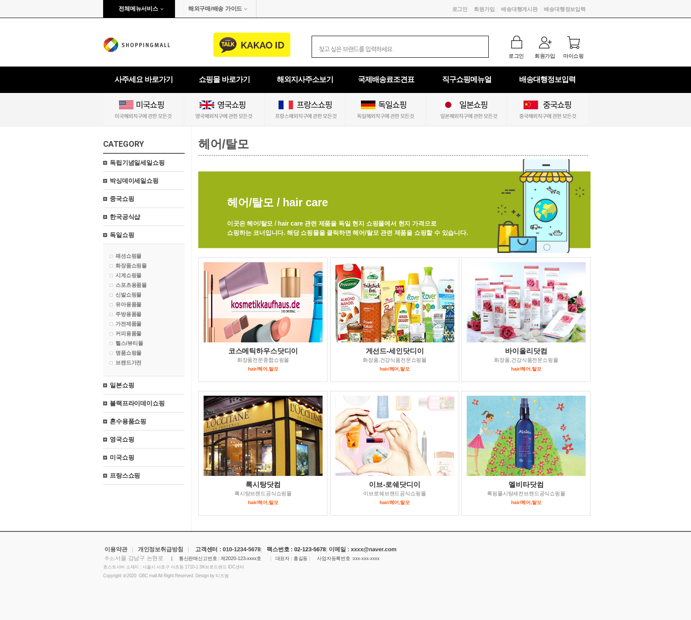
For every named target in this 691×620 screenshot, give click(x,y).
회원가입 (484, 9)
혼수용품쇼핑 (128, 421)
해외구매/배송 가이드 (215, 8)
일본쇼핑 (122, 385)
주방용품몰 (128, 314)
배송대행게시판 (519, 9)
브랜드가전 (128, 363)
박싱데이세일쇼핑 (134, 180)
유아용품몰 (128, 304)
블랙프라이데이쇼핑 (137, 403)
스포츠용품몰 (131, 285)
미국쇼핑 (122, 457)
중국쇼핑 (122, 198)
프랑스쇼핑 (125, 475)
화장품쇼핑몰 (131, 266)
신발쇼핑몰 (128, 295)
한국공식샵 (125, 216)
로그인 (460, 9)
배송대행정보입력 (565, 9)
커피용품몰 (128, 333)
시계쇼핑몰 (128, 275)
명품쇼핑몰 (128, 353)
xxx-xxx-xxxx (366, 558)
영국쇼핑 (122, 439)
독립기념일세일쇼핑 (137, 162)
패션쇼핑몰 (128, 256)
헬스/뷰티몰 (129, 343)
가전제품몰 (128, 324)
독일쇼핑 (122, 234)
